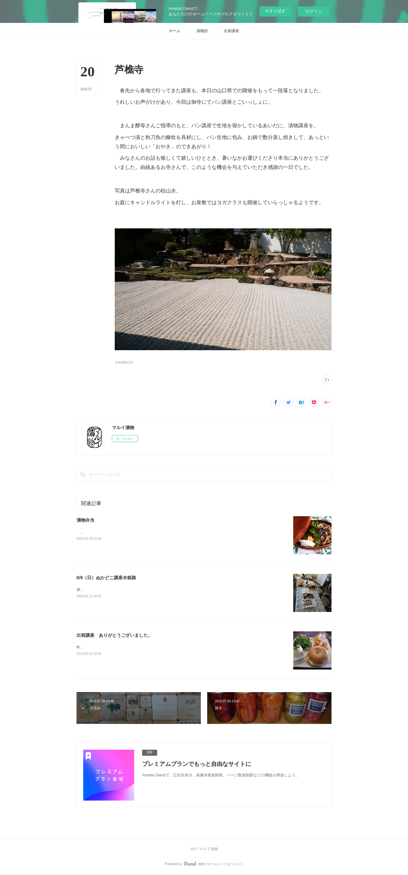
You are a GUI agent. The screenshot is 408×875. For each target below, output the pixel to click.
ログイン (313, 11)
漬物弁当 (85, 520)
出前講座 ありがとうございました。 (114, 635)
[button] (174, 31)
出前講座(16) (124, 362)
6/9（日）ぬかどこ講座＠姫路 (106, 577)
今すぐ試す (275, 11)
